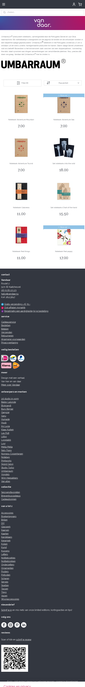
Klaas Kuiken (7, 429)
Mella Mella (7, 447)
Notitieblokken (8, 561)
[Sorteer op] (62, 83)
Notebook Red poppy (64, 251)
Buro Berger (7, 409)
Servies (4, 582)
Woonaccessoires (10, 599)
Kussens (5, 551)
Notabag (5, 457)
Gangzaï (5, 412)
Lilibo (4, 436)
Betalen (5, 329)
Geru (3, 416)
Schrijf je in (6, 610)
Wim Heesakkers (9, 478)
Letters (4, 554)
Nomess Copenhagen (12, 454)
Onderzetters (7, 564)
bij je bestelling (40, 311)
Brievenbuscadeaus (11, 496)
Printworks (6, 460)
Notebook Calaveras (21, 207)
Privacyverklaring (9, 342)
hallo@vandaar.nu (10, 294)
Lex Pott (5, 433)
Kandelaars (6, 537)
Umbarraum (7, 471)
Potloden (5, 575)
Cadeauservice (8, 322)
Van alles (5, 481)
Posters (5, 571)
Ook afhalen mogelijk (14, 307)
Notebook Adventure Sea (63, 119)
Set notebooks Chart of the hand (63, 207)
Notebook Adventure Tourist (21, 163)
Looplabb (6, 440)
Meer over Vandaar (10, 385)
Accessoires (7, 513)
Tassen (4, 589)
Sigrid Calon (7, 464)
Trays (4, 592)
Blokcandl (6, 405)
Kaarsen (5, 530)
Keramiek (5, 540)
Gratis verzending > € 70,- (17, 304)
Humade (5, 419)
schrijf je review (23, 639)
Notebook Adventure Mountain (21, 119)
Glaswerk (5, 527)
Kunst (4, 547)
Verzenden (6, 332)
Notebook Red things (21, 251)
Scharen (5, 578)
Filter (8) (22, 83)
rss (35, 681)
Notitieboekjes (8, 558)
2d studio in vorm (10, 398)
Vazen (4, 595)
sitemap (29, 681)
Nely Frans (6, 450)
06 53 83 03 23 (8, 290)
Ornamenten (7, 568)
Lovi (3, 443)
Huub (4, 422)
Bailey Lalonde (8, 402)
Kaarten (5, 533)
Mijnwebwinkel (72, 681)
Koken (4, 544)
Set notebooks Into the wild (63, 163)
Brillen (4, 520)
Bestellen (5, 325)
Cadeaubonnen (8, 499)
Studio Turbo (7, 467)
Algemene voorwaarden (13, 339)
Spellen (5, 585)
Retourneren (7, 335)
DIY (3, 523)
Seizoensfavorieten (10, 492)
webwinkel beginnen (46, 681)
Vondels (5, 474)
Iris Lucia (5, 426)
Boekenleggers (8, 516)
